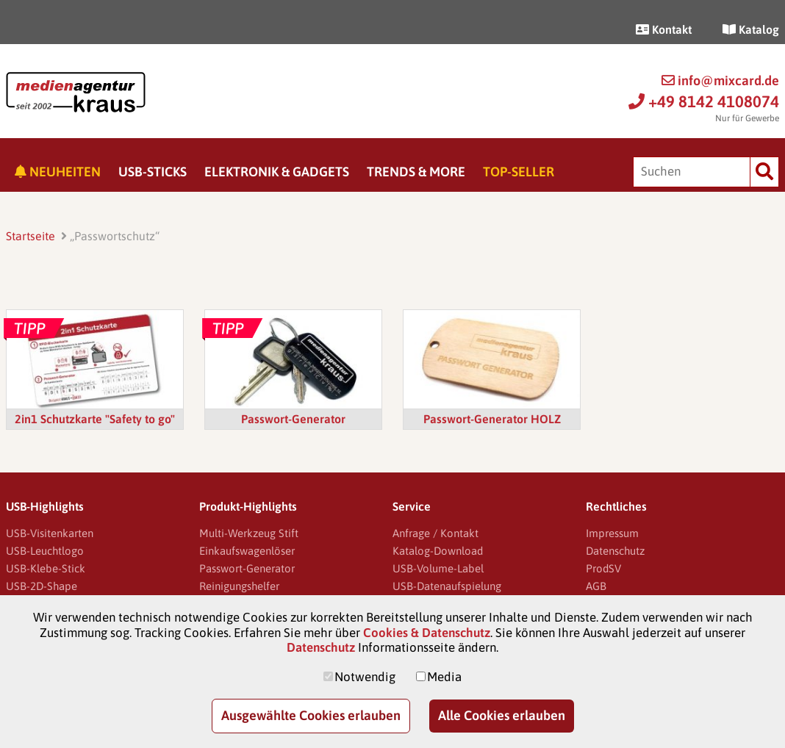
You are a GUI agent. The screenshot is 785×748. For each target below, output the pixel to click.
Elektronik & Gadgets (276, 171)
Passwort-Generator (293, 418)
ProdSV (603, 568)
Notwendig (364, 676)
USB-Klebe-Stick (45, 568)
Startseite (30, 235)
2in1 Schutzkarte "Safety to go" (95, 418)
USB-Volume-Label (438, 568)
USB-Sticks (152, 171)
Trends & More (416, 171)
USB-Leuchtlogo (45, 550)
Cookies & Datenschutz (426, 632)
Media (444, 676)
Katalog (751, 29)
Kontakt (664, 29)
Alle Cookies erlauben (501, 715)
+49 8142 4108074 (703, 101)
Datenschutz (615, 550)
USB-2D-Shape (41, 586)
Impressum (612, 533)
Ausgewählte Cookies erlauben (311, 715)
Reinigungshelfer (239, 586)
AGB (596, 586)
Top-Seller (518, 171)
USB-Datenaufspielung (446, 586)
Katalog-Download (437, 550)
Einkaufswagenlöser (247, 550)
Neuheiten (58, 171)
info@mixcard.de (720, 80)
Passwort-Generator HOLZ (492, 418)
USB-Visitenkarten (49, 533)
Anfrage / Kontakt (435, 533)
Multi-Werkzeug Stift (248, 533)
